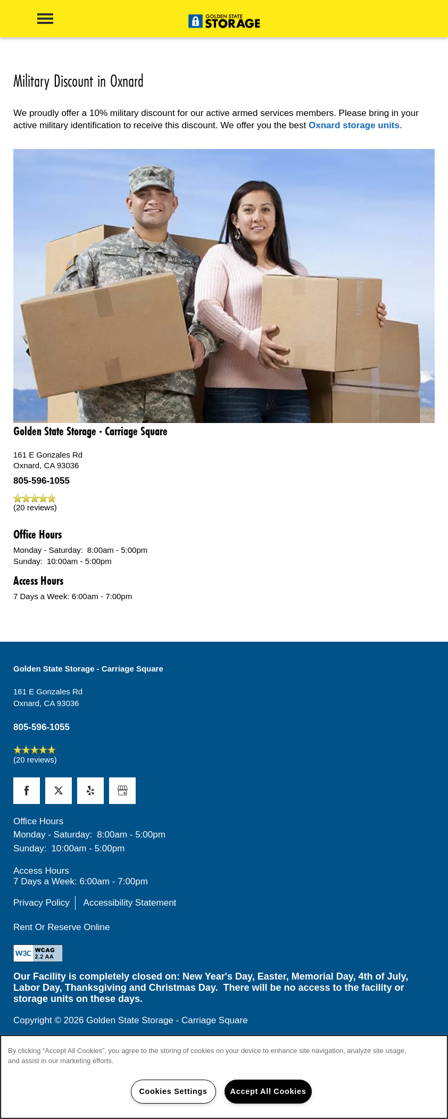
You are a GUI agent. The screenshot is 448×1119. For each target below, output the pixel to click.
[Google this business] (122, 790)
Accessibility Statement (130, 903)
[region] (224, 1077)
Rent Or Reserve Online (61, 927)
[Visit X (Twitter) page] (58, 790)
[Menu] (45, 18)
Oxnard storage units (354, 125)
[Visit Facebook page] (26, 790)
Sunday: (28, 561)
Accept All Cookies (268, 1091)
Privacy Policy (41, 903)
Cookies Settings (173, 1091)
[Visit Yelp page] (90, 790)
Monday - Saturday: (48, 549)
